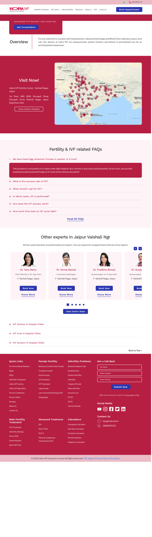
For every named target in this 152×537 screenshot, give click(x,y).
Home (12, 101)
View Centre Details (29, 184)
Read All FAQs (75, 293)
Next (140, 323)
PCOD (70, 472)
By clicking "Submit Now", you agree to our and (120, 470)
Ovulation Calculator (76, 508)
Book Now (28, 363)
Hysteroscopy (44, 450)
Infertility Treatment (41, 10)
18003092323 (135, 2)
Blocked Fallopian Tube (77, 441)
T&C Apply (89, 533)
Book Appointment (129, 9)
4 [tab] (80, 379)
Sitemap (12, 476)
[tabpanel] (28, 350)
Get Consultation (26, 64)
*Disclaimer (114, 533)
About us (88, 10)
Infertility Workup (16, 506)
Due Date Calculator (76, 503)
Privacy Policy (14, 472)
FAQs (11, 450)
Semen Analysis (15, 515)
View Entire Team (75, 386)
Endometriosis (73, 445)
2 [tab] (72, 379)
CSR (95, 10)
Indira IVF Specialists (17, 463)
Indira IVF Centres (16, 459)
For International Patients (19, 441)
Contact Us (13, 485)
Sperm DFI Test (15, 520)
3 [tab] (76, 379)
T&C (138, 470)
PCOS (70, 476)
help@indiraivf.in (111, 495)
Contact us (103, 10)
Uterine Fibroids (74, 481)
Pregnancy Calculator (76, 517)
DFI (40, 499)
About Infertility (67, 10)
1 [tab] (68, 379)
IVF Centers (55, 10)
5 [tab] (83, 379)
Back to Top (135, 425)
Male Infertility (74, 463)
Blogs (11, 445)
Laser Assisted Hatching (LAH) (51, 467)
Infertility (72, 454)
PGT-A (41, 508)
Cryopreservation (46, 445)
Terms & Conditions (16, 467)
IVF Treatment (44, 459)
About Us (12, 481)
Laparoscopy (44, 463)
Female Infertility (74, 450)
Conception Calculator (76, 499)
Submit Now (121, 461)
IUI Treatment (44, 454)
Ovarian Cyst (73, 467)
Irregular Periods (74, 459)
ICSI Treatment (15, 502)
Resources (79, 10)
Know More (28, 369)
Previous (135, 323)
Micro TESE (13, 511)
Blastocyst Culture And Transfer (51, 441)
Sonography (43, 472)
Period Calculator (75, 512)
